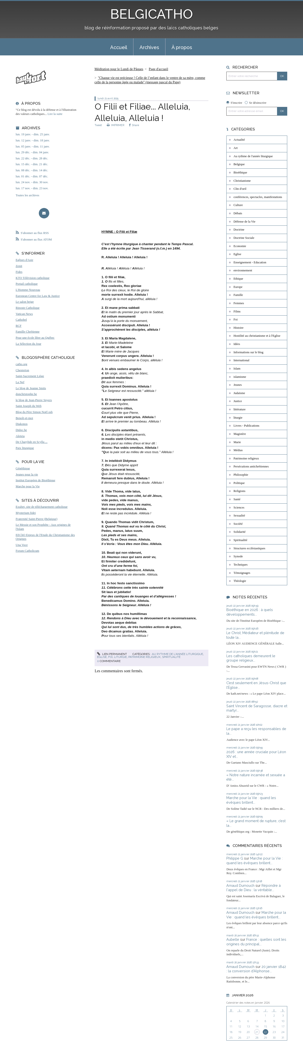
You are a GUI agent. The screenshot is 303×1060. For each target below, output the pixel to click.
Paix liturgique (25, 448)
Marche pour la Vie (28, 486)
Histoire (238, 327)
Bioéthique (240, 172)
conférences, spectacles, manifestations (257, 197)
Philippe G (234, 858)
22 (265, 1032)
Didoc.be (21, 430)
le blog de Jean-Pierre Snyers (34, 400)
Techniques (240, 564)
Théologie (239, 581)
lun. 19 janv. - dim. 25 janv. (33, 134)
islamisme (239, 377)
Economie (239, 246)
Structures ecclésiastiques (249, 548)
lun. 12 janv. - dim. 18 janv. (33, 140)
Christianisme (242, 180)
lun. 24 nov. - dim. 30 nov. (32, 182)
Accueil (118, 47)
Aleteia (20, 436)
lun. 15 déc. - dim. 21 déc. (32, 164)
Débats (237, 213)
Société (238, 524)
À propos (182, 47)
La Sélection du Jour (28, 343)
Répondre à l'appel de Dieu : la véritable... (253, 887)
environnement (242, 270)
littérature (239, 409)
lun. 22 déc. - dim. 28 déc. (32, 158)
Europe (237, 287)
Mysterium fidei (26, 513)
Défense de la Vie (244, 221)
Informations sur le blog (248, 352)
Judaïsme (239, 393)
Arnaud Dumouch (240, 885)
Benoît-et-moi (24, 418)
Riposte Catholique (28, 308)
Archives (149, 47)
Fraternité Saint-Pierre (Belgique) (36, 519)
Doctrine (238, 229)
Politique (239, 483)
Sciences (238, 507)
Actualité (239, 139)
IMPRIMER (115, 125)
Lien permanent (112, 654)
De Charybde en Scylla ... (32, 442)
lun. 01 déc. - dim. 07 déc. (32, 176)
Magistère (239, 434)
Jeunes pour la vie (27, 474)
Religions (239, 491)
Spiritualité (171, 657)
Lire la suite (55, 114)
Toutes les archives (27, 195)
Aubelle (232, 939)
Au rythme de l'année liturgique (177, 654)
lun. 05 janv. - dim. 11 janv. (33, 146)
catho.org (21, 364)
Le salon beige (25, 301)
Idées (236, 344)
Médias (238, 450)
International (241, 360)
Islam (236, 368)
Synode (238, 556)
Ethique (238, 278)
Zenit (19, 266)
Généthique (23, 468)
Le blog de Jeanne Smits (31, 388)
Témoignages (241, 573)
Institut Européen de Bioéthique (35, 480)
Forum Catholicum (27, 550)
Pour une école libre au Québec (35, 337)
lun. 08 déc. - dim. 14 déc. (32, 170)
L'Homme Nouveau (28, 290)
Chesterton (22, 370)
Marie (237, 442)
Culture (238, 205)
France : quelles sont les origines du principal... (256, 941)
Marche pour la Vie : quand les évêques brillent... (251, 800)
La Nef (20, 382)
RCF (19, 325)
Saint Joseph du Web (28, 406)
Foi (110, 657)
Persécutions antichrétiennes (251, 466)
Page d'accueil (158, 69)
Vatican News (24, 314)
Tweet (98, 125)
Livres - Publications (246, 425)
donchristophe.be (26, 394)
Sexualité (239, 515)
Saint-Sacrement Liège (30, 376)
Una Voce (22, 545)
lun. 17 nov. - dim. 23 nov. (32, 188)
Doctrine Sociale (243, 238)
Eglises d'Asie (24, 260)
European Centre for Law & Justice (38, 296)
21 (256, 1032)
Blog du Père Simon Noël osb (34, 412)
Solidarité (239, 532)
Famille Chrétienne (28, 331)
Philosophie (240, 474)
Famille (238, 295)
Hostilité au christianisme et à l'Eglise (256, 335)
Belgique (239, 164)
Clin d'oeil (239, 188)
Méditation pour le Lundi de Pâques (119, 69)
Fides (19, 272)
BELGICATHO (151, 14)
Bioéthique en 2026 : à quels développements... (249, 612)
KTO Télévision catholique (33, 278)
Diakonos (22, 424)
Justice (237, 401)
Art (235, 148)
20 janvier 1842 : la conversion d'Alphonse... (256, 969)
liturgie (120, 657)
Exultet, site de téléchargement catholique (42, 506)
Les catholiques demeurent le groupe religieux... (250, 658)
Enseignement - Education (249, 262)
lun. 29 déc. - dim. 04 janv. (32, 152)
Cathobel (21, 319)
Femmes (238, 303)
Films (236, 311)
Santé (236, 499)
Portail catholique (27, 283)
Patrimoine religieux (144, 657)
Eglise (102, 657)
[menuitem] (118, 46)
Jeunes (237, 385)
